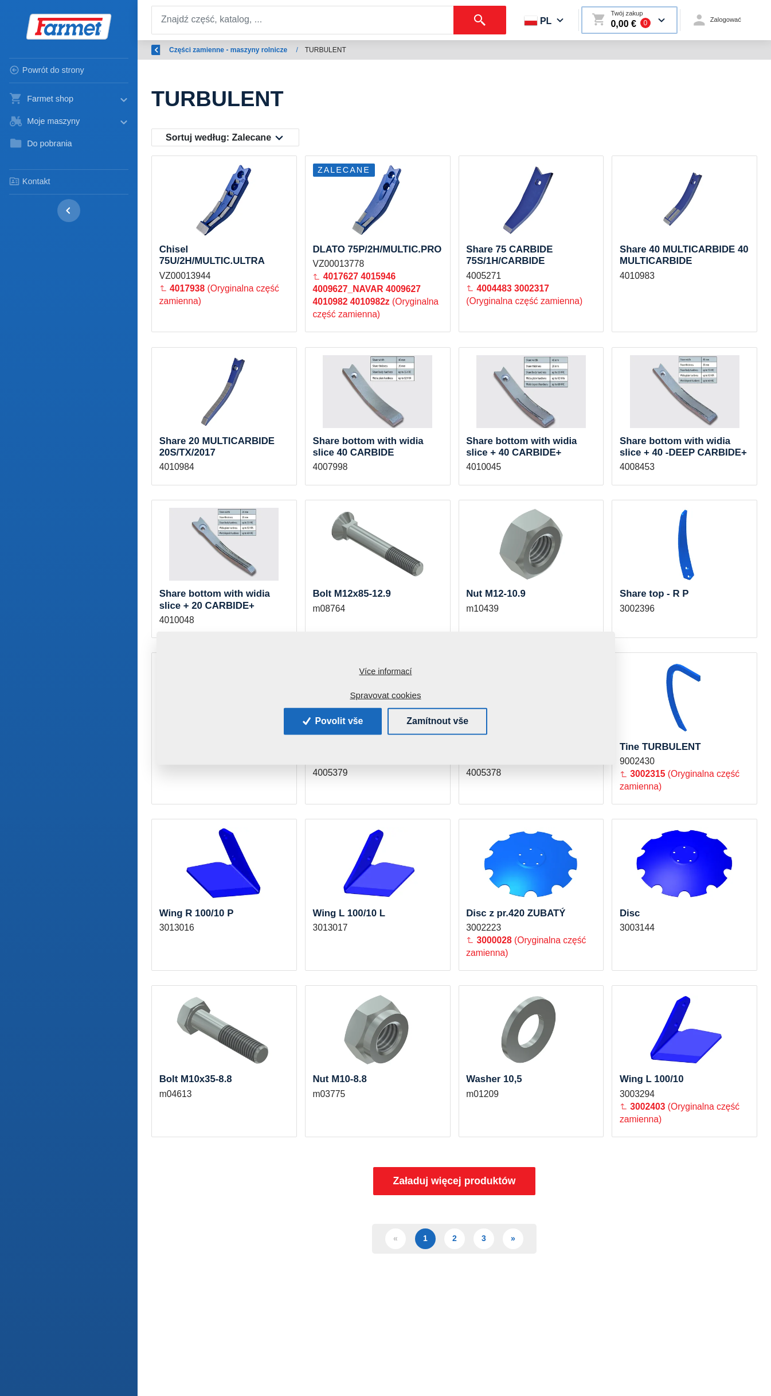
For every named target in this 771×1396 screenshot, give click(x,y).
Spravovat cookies (385, 694)
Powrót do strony (46, 70)
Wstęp (210, 50)
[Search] (302, 20)
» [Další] (513, 1254)
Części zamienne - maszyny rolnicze (297, 50)
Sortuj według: (218, 138)
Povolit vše (332, 721)
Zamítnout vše (438, 721)
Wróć (166, 50)
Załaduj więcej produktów (454, 1197)
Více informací (385, 671)
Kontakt (29, 181)
